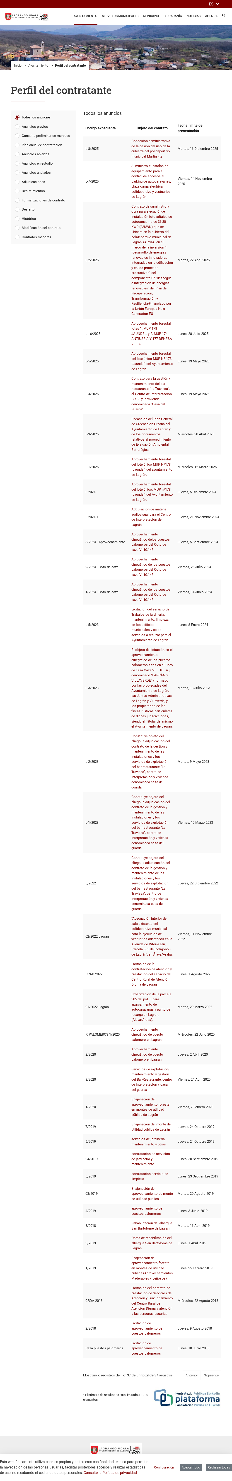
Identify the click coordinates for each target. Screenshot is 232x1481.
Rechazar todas (219, 1467)
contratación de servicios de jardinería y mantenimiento (150, 1159)
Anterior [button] (192, 1375)
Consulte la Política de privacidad (110, 1473)
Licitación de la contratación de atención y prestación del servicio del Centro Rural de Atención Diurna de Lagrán (151, 974)
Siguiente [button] (211, 1375)
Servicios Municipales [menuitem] (120, 16)
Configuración (164, 1467)
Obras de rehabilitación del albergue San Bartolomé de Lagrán (151, 1243)
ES (214, 4)
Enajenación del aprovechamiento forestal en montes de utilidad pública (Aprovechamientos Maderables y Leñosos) (152, 1268)
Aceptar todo (191, 1467)
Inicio (18, 65)
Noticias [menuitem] (193, 16)
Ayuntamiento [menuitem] (85, 16)
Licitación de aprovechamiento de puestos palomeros (146, 1328)
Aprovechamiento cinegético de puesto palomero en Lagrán (147, 1034)
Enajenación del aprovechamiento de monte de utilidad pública (152, 1194)
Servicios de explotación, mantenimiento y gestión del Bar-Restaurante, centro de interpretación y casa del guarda (151, 1079)
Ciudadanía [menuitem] (173, 16)
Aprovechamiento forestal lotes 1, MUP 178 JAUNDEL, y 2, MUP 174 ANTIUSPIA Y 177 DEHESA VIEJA (151, 333)
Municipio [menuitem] (151, 16)
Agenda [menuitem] (211, 16)
